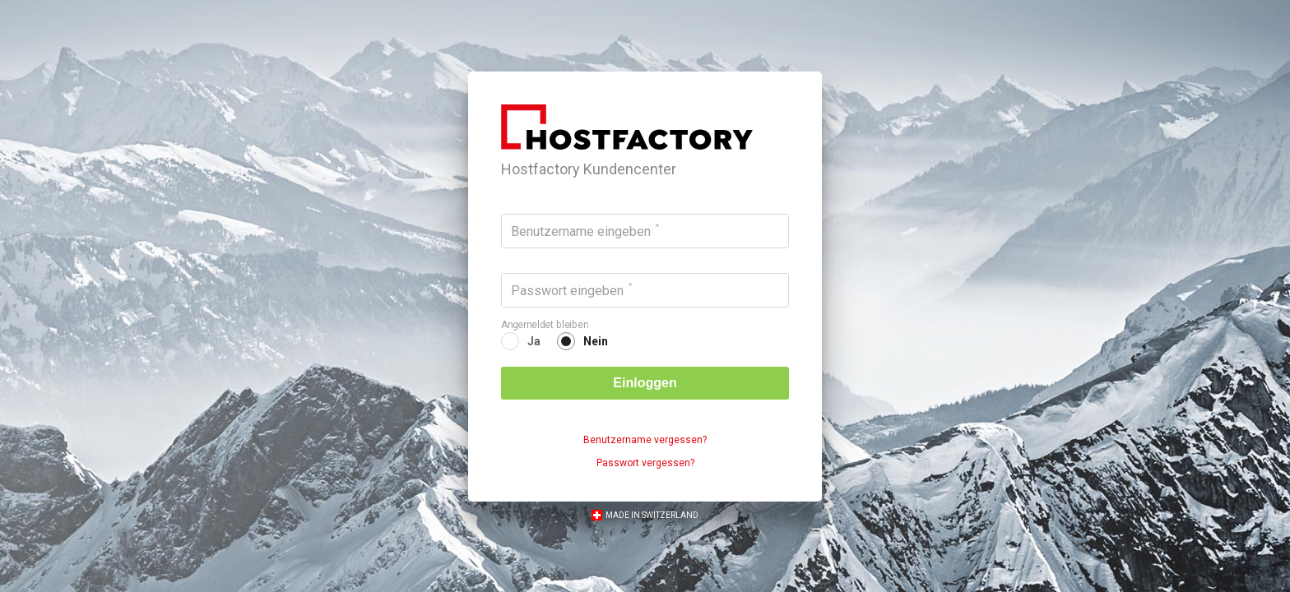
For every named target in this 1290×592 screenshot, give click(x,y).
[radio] (521, 341)
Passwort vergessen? (645, 463)
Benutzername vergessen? (645, 440)
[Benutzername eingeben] (645, 231)
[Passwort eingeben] (645, 290)
